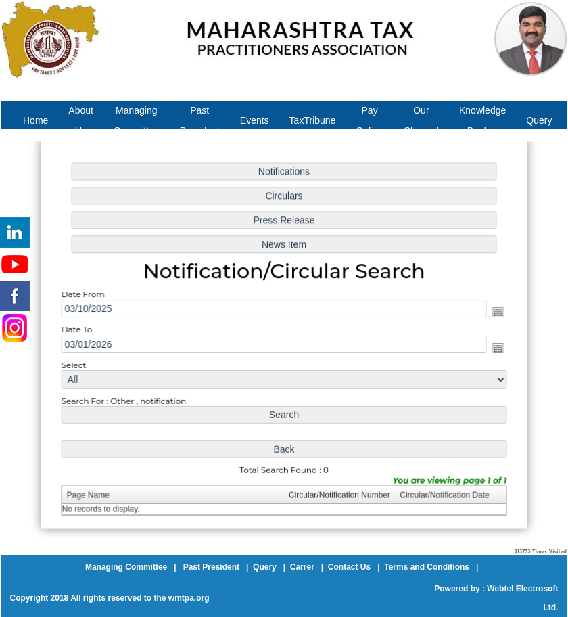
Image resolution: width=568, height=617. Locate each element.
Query (539, 120)
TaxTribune (312, 120)
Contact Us (349, 567)
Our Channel (421, 120)
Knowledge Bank (482, 120)
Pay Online (369, 120)
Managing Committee (137, 120)
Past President (200, 120)
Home (35, 120)
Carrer (302, 567)
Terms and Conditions (426, 567)
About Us (80, 120)
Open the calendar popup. (493, 312)
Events (254, 120)
